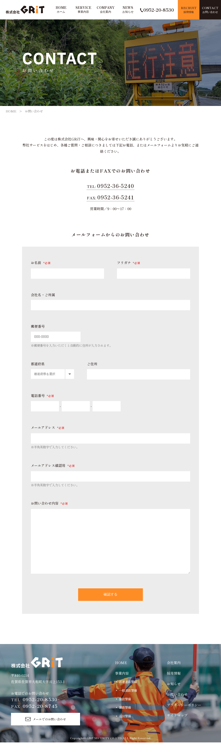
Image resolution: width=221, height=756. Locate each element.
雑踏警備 (125, 721)
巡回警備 (125, 729)
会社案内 (174, 676)
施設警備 (125, 712)
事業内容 (122, 686)
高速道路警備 (128, 695)
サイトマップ (177, 728)
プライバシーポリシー (184, 718)
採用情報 (174, 686)
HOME (11, 111)
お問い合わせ (177, 707)
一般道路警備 (128, 704)
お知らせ (174, 697)
